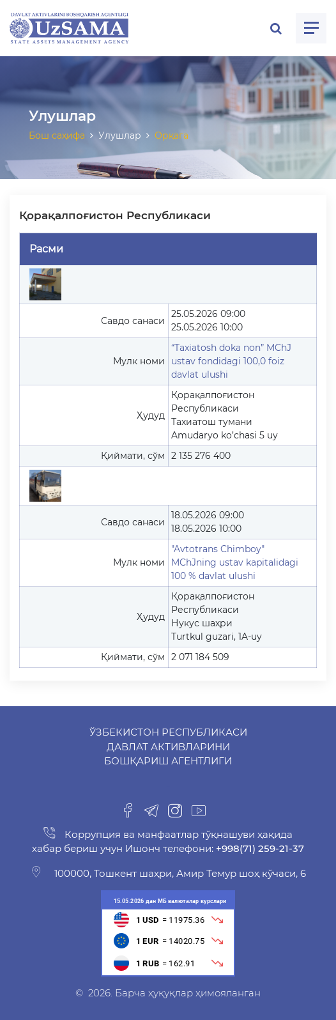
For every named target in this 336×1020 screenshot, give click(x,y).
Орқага (171, 135)
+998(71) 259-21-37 (258, 848)
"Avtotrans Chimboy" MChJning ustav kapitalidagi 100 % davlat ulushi (234, 562)
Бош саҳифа (57, 135)
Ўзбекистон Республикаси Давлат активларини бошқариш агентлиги (168, 746)
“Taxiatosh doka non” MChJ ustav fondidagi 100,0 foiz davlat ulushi (231, 361)
